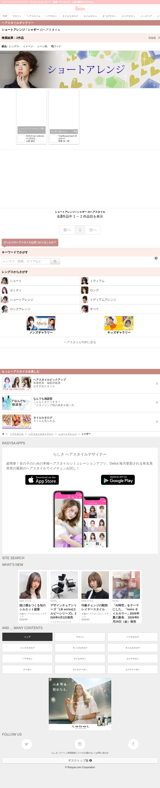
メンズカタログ (27, 648)
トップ (27, 637)
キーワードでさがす (15, 252)
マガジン (80, 637)
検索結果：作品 (81, 37)
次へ (93, 230)
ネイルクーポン (80, 669)
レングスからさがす (15, 272)
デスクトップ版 (80, 760)
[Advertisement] (80, 178)
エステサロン (132, 659)
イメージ (28, 46)
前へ (67, 230)
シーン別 (42, 46)
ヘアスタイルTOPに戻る (80, 342)
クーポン (27, 669)
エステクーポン (132, 669)
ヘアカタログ (132, 637)
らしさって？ (57, 753)
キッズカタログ (80, 648)
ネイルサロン (80, 659)
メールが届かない (86, 753)
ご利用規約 (71, 753)
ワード (56, 46)
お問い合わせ (102, 753)
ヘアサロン (27, 659)
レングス (14, 46)
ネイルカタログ (132, 648)
